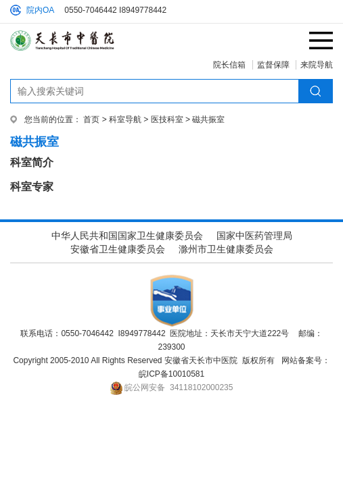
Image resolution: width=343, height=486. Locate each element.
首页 (91, 119)
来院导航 (316, 65)
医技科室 (167, 119)
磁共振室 (208, 119)
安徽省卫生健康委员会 (117, 249)
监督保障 (273, 65)
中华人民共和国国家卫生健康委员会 (127, 235)
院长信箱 (229, 65)
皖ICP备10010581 (171, 374)
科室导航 (125, 119)
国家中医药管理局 (254, 235)
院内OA (40, 10)
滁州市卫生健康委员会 (226, 249)
